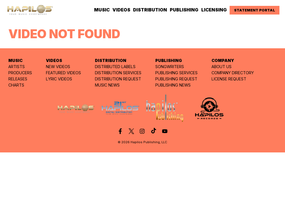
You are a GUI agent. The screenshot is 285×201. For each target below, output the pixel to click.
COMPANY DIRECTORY (233, 72)
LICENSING (214, 10)
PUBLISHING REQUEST (176, 78)
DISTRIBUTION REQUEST (118, 78)
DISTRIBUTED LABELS (115, 66)
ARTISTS (16, 66)
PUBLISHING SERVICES (176, 72)
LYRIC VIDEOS (59, 78)
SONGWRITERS (169, 66)
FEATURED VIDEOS (63, 72)
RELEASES (17, 78)
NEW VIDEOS (58, 66)
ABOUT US (222, 66)
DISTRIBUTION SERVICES (118, 72)
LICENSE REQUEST (229, 78)
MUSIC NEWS (107, 85)
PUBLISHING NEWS (173, 85)
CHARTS (16, 85)
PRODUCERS (20, 72)
